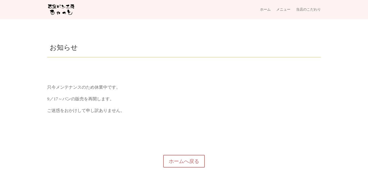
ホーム (265, 9)
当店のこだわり (308, 9)
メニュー (283, 9)
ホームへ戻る (184, 161)
